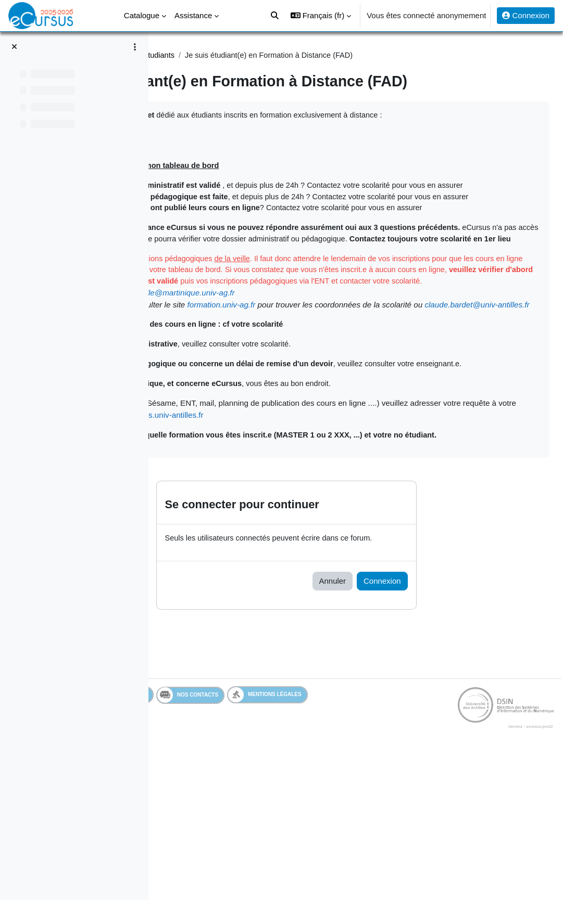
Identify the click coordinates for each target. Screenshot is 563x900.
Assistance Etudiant (206, 55)
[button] (321, 15)
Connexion (525, 15)
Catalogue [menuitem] (141, 15)
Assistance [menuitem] (193, 15)
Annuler (393, 724)
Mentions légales (385, 838)
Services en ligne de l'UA (221, 838)
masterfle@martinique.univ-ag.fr (324, 399)
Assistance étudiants (287, 55)
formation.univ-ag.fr (367, 410)
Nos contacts (308, 838)
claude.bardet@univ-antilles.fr (280, 422)
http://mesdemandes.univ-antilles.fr (438, 546)
